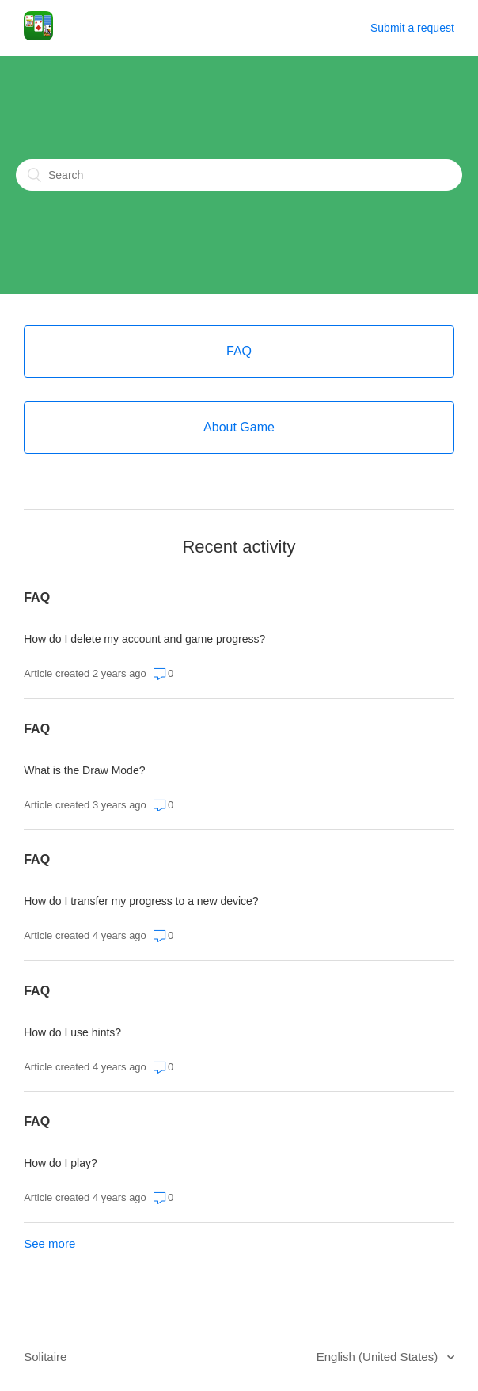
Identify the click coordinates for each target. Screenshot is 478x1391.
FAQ (37, 597)
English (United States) (379, 1356)
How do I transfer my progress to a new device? (141, 901)
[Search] (239, 175)
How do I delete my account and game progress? (144, 639)
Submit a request (412, 27)
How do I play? (60, 1163)
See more (49, 1243)
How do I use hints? (72, 1032)
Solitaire (45, 1356)
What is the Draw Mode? (84, 770)
